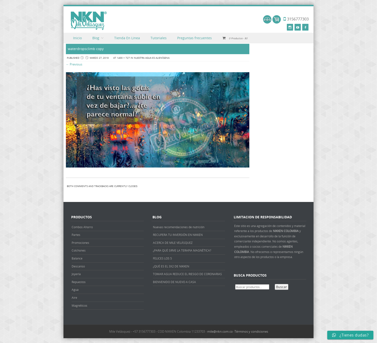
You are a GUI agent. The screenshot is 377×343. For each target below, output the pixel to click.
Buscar (281, 287)
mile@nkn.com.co (220, 331)
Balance (77, 258)
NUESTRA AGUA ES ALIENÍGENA (152, 57)
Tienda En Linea (127, 38)
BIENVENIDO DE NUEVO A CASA (174, 282)
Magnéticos (79, 305)
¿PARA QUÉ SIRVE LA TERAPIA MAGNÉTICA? (182, 250)
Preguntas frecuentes (194, 38)
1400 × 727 (123, 57)
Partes (76, 235)
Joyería (76, 274)
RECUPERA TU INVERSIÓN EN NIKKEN (178, 235)
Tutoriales (159, 38)
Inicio (77, 38)
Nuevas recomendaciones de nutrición (178, 227)
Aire (74, 297)
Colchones (79, 250)
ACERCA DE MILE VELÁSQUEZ (173, 243)
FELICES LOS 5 (162, 258)
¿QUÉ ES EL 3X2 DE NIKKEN (171, 266)
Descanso (78, 266)
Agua (75, 289)
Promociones (80, 243)
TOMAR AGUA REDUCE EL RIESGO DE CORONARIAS (187, 274)
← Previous (74, 64)
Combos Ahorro (82, 227)
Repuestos (79, 282)
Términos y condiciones (251, 331)
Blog (95, 38)
